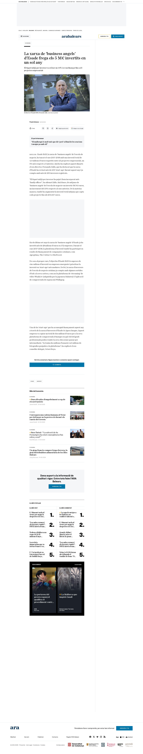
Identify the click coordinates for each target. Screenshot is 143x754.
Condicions (36, 745)
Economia (27, 43)
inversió (39, 381)
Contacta (55, 737)
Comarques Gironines (54, 30)
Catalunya (25, 30)
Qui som (26, 737)
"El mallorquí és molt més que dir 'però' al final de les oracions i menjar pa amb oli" (56, 143)
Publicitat (41, 737)
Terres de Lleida (77, 30)
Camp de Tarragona (66, 30)
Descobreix (36, 564)
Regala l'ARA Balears (72, 737)
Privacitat (22, 745)
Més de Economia (36, 391)
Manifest (13, 737)
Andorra (45, 30)
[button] (123, 1)
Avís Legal (29, 745)
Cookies (42, 745)
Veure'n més (78, 564)
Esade (32, 381)
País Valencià (38, 30)
